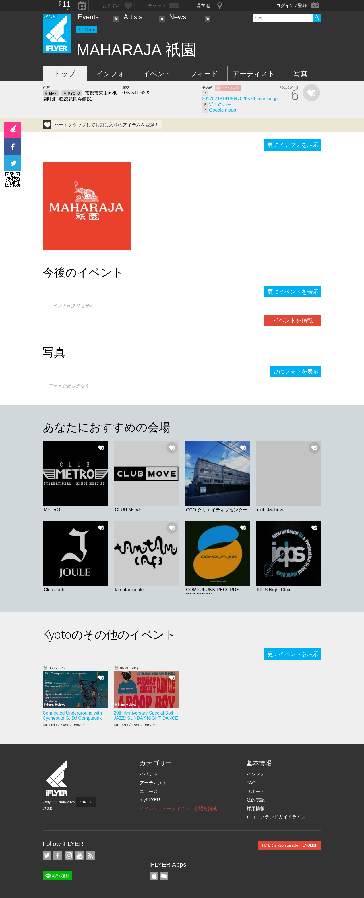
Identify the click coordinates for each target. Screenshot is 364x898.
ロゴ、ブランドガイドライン (276, 817)
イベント (157, 74)
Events (88, 17)
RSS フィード (90, 855)
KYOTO (74, 93)
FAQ (251, 782)
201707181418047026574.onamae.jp (240, 98)
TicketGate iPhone (164, 876)
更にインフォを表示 (292, 145)
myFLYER (150, 799)
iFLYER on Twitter (47, 855)
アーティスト (254, 74)
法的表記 (256, 799)
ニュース (149, 791)
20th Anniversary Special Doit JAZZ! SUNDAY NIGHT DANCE (146, 716)
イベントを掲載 (293, 320)
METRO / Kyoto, (63, 725)
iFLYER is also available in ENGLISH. (289, 845)
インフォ (110, 74)
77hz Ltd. (86, 802)
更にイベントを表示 (292, 292)
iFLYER (57, 778)
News (177, 17)
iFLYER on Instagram (69, 855)
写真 (300, 74)
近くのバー (220, 104)
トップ (64, 74)
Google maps (222, 110)
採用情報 (256, 808)
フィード (204, 74)
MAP (53, 93)
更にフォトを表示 (295, 371)
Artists (132, 17)
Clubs (90, 29)
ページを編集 (230, 87)
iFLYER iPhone (154, 876)
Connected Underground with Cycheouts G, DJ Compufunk (72, 716)
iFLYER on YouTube (79, 855)
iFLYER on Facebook (57, 855)
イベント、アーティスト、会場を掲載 (178, 808)
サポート (256, 791)
